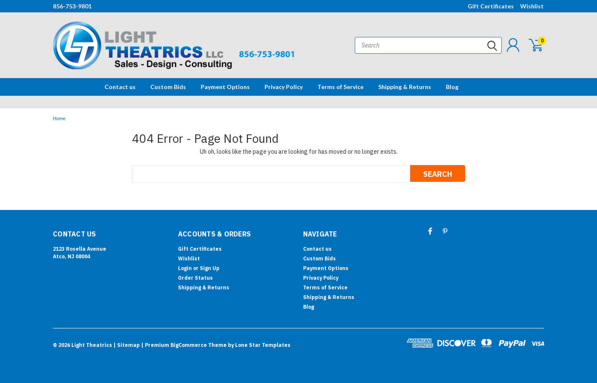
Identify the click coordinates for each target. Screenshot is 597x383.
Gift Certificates (491, 6)
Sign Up (210, 268)
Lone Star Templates (263, 345)
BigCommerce (188, 345)
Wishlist (532, 6)
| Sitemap (126, 345)
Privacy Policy (283, 86)
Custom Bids (168, 86)
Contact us (120, 86)
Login (185, 268)
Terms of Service (340, 86)
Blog (452, 86)
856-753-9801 (72, 6)
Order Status (195, 278)
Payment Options (225, 86)
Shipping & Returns (404, 86)
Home (59, 118)
